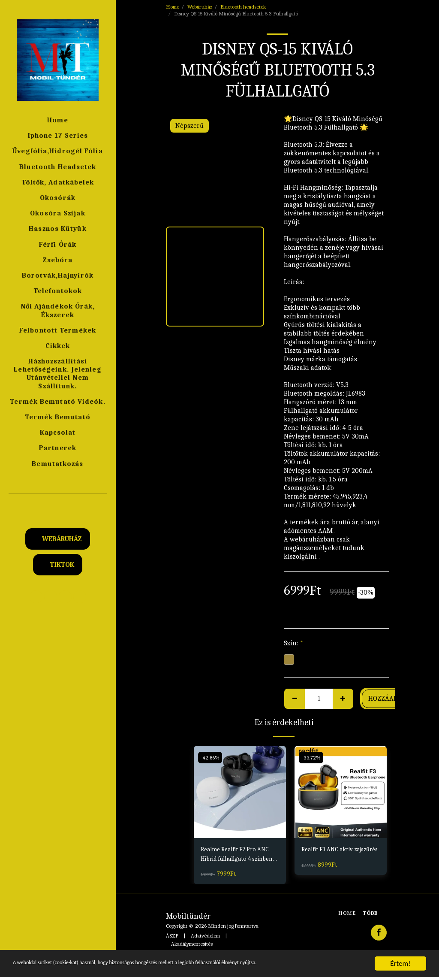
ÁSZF (172, 938)
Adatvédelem (205, 938)
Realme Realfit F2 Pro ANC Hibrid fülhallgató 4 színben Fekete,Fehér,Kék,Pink (237, 855)
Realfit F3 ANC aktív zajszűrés (331, 855)
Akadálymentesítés (192, 945)
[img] (240, 792)
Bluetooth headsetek (243, 6)
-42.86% (210, 757)
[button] (58, 505)
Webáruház (199, 6)
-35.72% (312, 757)
